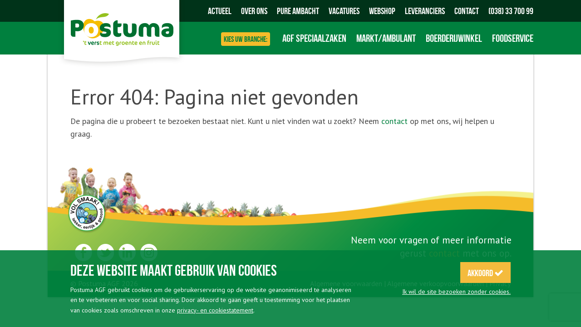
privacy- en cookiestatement (215, 310)
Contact (466, 11)
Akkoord (485, 273)
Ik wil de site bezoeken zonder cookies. (456, 291)
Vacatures (344, 11)
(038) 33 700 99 (510, 11)
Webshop (382, 11)
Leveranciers (425, 11)
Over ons (254, 11)
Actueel (219, 11)
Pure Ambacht (298, 11)
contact (394, 121)
